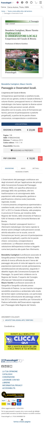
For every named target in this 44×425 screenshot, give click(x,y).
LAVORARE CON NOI (10, 380)
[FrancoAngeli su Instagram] (8, 367)
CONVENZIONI (8, 377)
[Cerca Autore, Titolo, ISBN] (23, 7)
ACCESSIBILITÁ (8, 388)
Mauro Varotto (26, 84)
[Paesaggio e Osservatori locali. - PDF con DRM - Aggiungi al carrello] (40, 158)
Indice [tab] (23, 168)
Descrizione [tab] (9, 168)
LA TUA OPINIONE (10, 371)
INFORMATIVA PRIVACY (12, 385)
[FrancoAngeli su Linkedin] (5, 367)
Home (3, 11)
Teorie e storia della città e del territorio (20, 11)
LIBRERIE (6, 383)
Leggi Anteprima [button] (21, 124)
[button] (17, 2)
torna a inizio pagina (22, 422)
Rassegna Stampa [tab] (22, 172)
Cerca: (3, 7)
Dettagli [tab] (36, 168)
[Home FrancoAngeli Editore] (7, 3)
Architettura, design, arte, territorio (19, 320)
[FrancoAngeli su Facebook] (2, 367)
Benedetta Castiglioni (10, 84)
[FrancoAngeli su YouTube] (11, 367)
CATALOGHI (7, 374)
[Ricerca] (42, 7)
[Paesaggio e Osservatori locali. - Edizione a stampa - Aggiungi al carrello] (40, 130)
